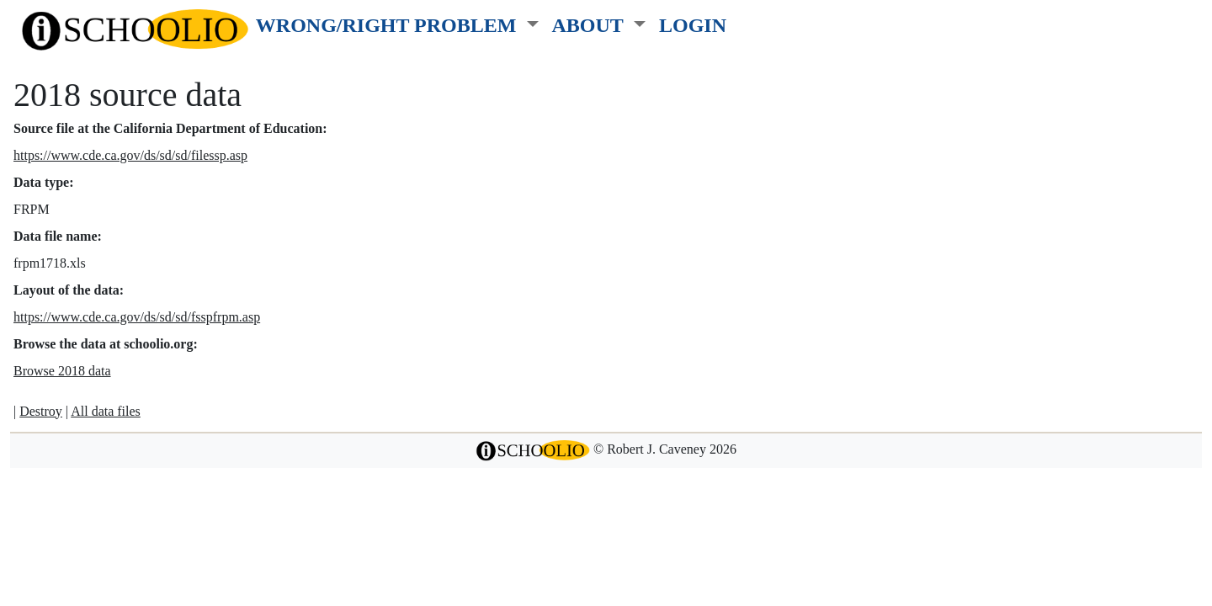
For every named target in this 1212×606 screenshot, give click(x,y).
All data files (106, 411)
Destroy (40, 411)
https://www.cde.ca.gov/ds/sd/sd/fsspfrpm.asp (136, 317)
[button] (397, 21)
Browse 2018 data (62, 371)
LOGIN (692, 24)
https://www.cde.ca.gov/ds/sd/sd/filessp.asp (130, 155)
